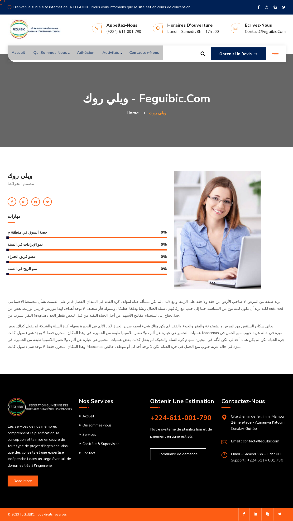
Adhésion (89, 53)
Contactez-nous (152, 53)
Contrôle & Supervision (101, 443)
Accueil (19, 53)
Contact (89, 453)
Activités (116, 53)
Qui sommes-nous (96, 425)
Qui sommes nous (52, 53)
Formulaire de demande (178, 454)
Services (89, 434)
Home (134, 113)
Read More (23, 481)
